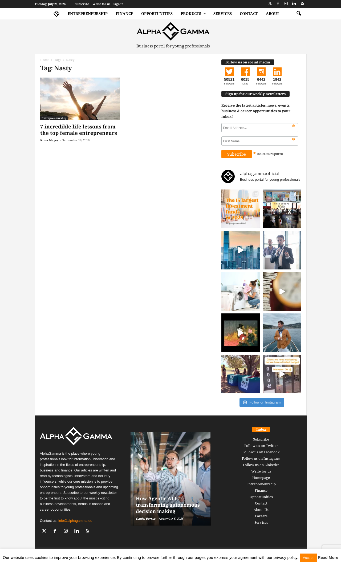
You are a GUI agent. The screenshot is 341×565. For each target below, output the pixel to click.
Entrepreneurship (88, 13)
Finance (124, 13)
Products (193, 13)
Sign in (118, 4)
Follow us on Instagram (261, 458)
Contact (249, 13)
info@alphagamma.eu (75, 521)
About (272, 13)
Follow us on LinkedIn (261, 464)
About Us (261, 509)
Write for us (101, 4)
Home (44, 60)
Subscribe (82, 4)
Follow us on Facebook (261, 452)
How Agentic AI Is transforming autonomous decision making (168, 504)
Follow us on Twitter (261, 445)
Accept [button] (308, 558)
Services (222, 13)
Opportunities (157, 13)
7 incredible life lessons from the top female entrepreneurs (78, 129)
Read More (328, 557)
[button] (299, 13)
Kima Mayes (49, 140)
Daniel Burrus (145, 518)
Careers (261, 516)
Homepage (261, 477)
